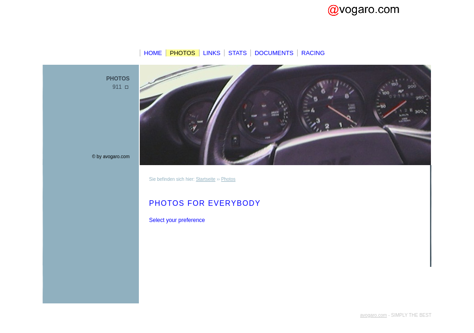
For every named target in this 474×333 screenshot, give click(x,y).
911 (117, 87)
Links (212, 52)
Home (153, 52)
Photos (182, 52)
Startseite (205, 179)
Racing (313, 52)
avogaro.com (116, 156)
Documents (274, 52)
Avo (377, 23)
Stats (237, 52)
